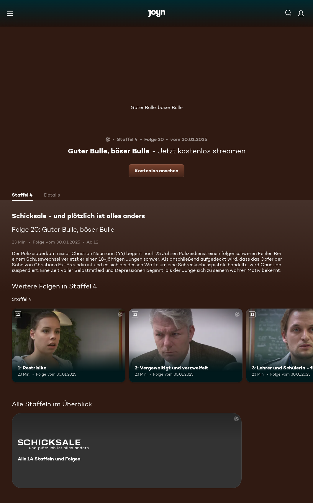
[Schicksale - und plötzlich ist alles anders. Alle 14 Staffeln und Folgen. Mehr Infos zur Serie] (127, 450)
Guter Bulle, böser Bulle (157, 107)
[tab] (22, 195)
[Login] (301, 13)
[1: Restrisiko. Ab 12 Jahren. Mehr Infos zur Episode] (68, 345)
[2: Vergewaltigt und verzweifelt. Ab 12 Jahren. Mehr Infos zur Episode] (185, 345)
